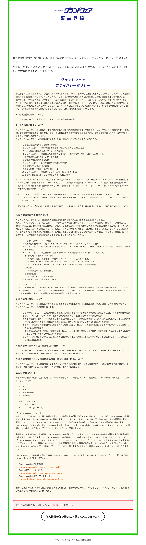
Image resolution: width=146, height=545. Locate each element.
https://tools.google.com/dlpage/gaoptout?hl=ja (42, 479)
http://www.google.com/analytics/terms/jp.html (41, 466)
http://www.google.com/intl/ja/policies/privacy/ (41, 473)
